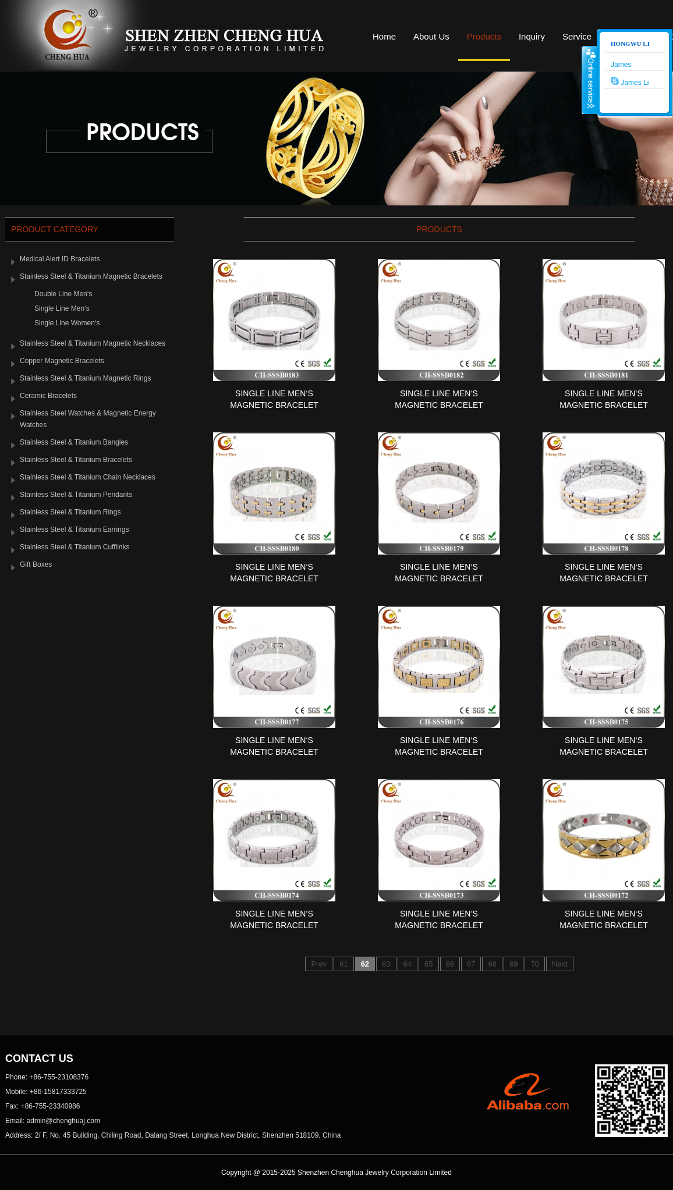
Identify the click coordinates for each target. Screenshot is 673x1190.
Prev (319, 964)
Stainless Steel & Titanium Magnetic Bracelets (91, 276)
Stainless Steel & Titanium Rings (70, 512)
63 (386, 964)
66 (450, 964)
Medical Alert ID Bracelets (60, 259)
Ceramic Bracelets (48, 396)
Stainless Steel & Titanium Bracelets (76, 460)
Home (384, 36)
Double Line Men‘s (63, 294)
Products (484, 36)
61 (343, 964)
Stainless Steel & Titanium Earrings (74, 529)
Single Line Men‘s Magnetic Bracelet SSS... (274, 405)
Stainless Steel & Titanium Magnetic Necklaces (92, 343)
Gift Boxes (36, 564)
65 (428, 964)
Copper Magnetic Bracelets (62, 361)
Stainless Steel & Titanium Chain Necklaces (87, 477)
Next (560, 964)
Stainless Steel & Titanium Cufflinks (75, 547)
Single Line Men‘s (62, 308)
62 (365, 964)
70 (534, 964)
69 (513, 964)
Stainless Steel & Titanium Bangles (74, 442)
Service (576, 36)
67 (471, 964)
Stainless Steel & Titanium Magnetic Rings (85, 378)
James (621, 65)
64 (407, 964)
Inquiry (532, 36)
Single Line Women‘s (67, 323)
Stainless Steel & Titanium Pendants (76, 495)
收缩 (590, 79)
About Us (431, 36)
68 (492, 964)
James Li (630, 81)
